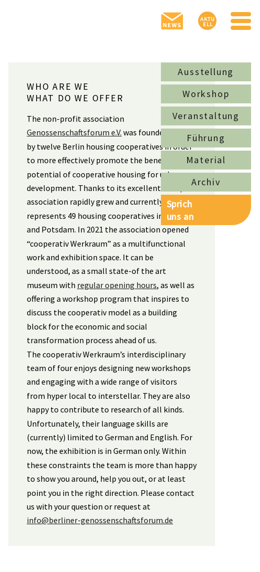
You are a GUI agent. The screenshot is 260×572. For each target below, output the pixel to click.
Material (206, 160)
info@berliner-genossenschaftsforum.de (100, 520)
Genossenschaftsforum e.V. (74, 132)
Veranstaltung (206, 116)
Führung (206, 138)
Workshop (205, 94)
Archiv (206, 182)
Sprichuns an (180, 210)
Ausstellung (206, 72)
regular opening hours (117, 285)
